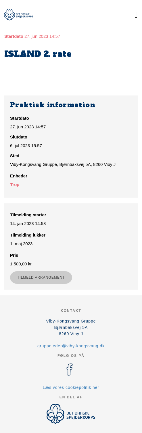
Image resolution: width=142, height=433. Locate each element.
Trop (15, 184)
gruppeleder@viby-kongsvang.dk (71, 346)
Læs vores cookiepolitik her (71, 387)
